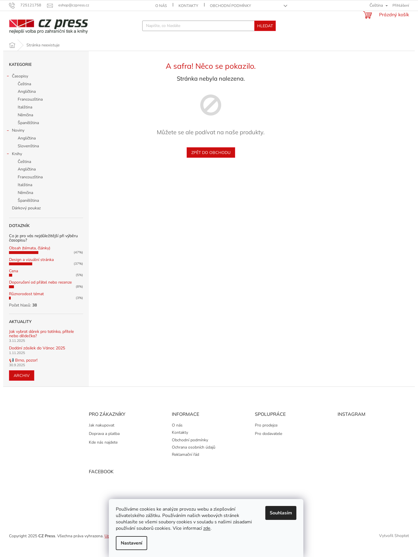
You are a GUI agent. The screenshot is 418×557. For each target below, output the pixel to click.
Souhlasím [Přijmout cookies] (284, 513)
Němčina (25, 124)
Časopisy (17, 86)
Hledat (265, 25)
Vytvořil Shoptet (394, 545)
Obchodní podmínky (230, 5)
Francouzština (30, 108)
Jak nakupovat (101, 434)
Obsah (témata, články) (29, 257)
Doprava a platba (104, 443)
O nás (161, 5)
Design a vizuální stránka (31, 269)
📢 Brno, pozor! (23, 369)
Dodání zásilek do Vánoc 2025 (37, 357)
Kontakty (188, 5)
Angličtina (27, 101)
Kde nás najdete (103, 451)
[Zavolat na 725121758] (28, 5)
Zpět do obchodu (210, 161)
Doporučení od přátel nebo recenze (40, 291)
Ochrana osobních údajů (193, 456)
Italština (25, 116)
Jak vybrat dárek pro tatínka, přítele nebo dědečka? (41, 343)
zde (209, 528)
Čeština (24, 93)
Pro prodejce (266, 434)
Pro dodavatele (268, 443)
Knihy (14, 163)
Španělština (28, 132)
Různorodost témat (26, 303)
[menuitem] (17, 44)
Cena (13, 280)
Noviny (15, 140)
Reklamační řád (185, 464)
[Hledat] (208, 26)
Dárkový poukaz (27, 217)
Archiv (22, 384)
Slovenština (28, 155)
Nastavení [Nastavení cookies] (134, 543)
